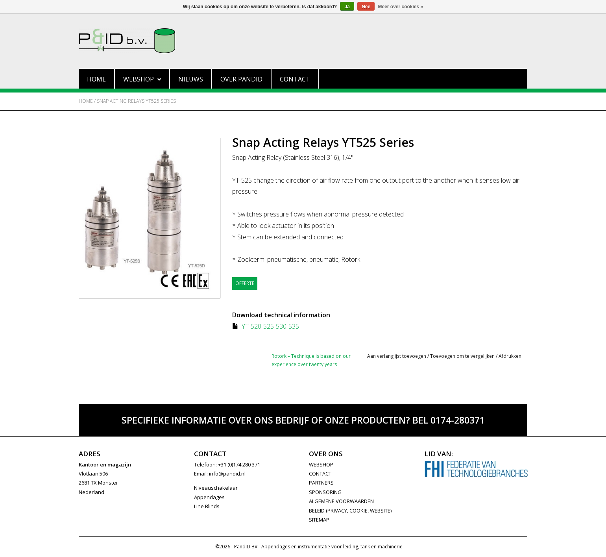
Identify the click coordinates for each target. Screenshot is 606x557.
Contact (295, 79)
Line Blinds (207, 506)
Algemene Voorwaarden (341, 501)
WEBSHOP (321, 464)
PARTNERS (321, 482)
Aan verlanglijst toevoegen (396, 356)
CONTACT (320, 473)
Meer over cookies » (400, 6)
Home (96, 79)
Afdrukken (510, 356)
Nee (366, 6)
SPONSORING (325, 492)
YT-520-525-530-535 (270, 326)
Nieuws (190, 79)
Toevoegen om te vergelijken (463, 356)
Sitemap (319, 519)
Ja (346, 6)
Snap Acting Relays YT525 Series (136, 101)
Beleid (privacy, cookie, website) (350, 510)
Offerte (244, 283)
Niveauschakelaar (216, 487)
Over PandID (241, 79)
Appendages (209, 497)
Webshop (142, 79)
